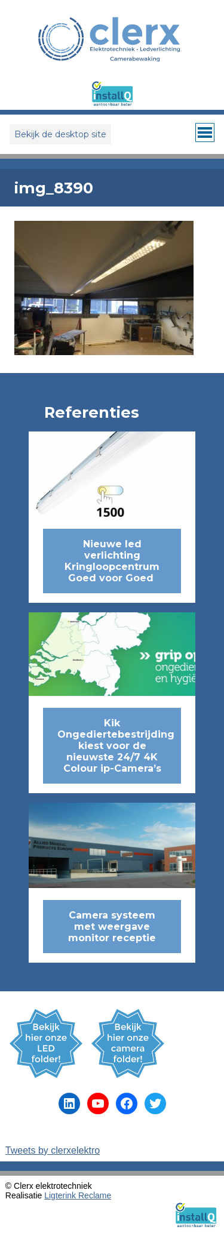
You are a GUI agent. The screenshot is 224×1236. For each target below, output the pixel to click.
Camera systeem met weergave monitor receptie (112, 927)
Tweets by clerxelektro (52, 1150)
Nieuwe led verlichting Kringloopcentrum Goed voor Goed (112, 561)
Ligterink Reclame (77, 1195)
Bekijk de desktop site (60, 134)
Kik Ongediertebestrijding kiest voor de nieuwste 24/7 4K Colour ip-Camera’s (115, 745)
